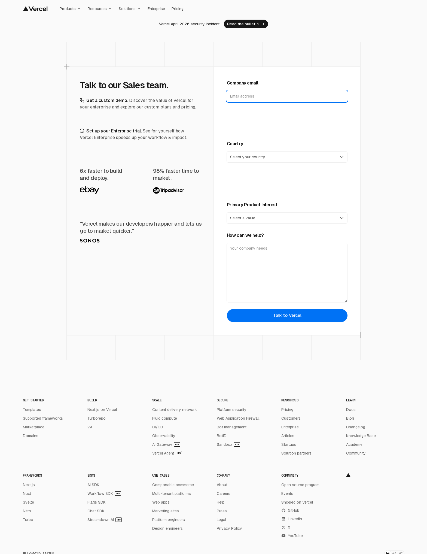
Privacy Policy (229, 528)
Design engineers (167, 528)
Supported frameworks (43, 418)
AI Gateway (166, 444)
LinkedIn (291, 518)
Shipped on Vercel (297, 502)
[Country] (287, 157)
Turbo (28, 519)
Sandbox (228, 444)
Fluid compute (164, 418)
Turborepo (96, 418)
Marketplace (33, 427)
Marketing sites (165, 510)
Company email (242, 83)
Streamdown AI (104, 519)
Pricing (178, 8)
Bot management (231, 427)
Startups (288, 444)
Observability (163, 435)
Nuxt (27, 493)
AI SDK (93, 484)
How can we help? (245, 235)
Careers (223, 493)
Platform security (231, 409)
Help (220, 502)
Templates (32, 409)
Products (70, 8)
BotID (222, 435)
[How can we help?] (287, 272)
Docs (351, 409)
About (222, 484)
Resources (100, 8)
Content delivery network (174, 409)
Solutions (130, 8)
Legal (221, 519)
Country (235, 144)
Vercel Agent (167, 453)
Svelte (28, 502)
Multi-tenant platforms (171, 493)
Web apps (161, 502)
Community (356, 453)
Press (222, 510)
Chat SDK (96, 510)
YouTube (292, 535)
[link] (246, 24)
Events (287, 493)
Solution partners (296, 453)
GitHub (290, 510)
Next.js (29, 484)
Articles (287, 435)
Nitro (27, 510)
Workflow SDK (104, 493)
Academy (354, 444)
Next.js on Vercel (102, 409)
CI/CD (157, 427)
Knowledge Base (361, 435)
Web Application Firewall (238, 418)
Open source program (300, 484)
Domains (30, 435)
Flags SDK (96, 502)
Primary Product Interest (252, 205)
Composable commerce (173, 484)
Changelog (355, 427)
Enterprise (156, 8)
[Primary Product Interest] (287, 218)
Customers (291, 418)
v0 (89, 427)
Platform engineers (168, 519)
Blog (350, 418)
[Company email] (287, 96)
